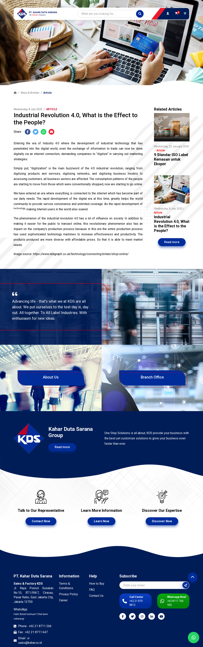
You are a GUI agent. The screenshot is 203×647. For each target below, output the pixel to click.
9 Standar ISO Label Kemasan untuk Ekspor (171, 159)
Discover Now (162, 521)
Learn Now (101, 521)
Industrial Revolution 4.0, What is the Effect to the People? (171, 224)
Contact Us (96, 596)
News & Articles (30, 92)
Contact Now (41, 521)
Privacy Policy (68, 594)
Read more (171, 242)
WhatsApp (31, 614)
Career (63, 600)
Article (47, 92)
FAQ (92, 589)
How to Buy (96, 583)
